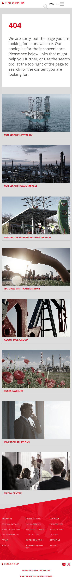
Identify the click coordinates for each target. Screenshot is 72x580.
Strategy (6, 545)
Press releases (56, 524)
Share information (34, 540)
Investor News (56, 529)
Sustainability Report (35, 529)
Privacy (5, 540)
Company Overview (10, 524)
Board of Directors (11, 529)
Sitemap (53, 545)
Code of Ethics (32, 534)
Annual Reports (33, 524)
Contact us (55, 540)
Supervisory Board (10, 534)
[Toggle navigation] (62, 4)
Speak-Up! (54, 534)
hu (56, 4)
